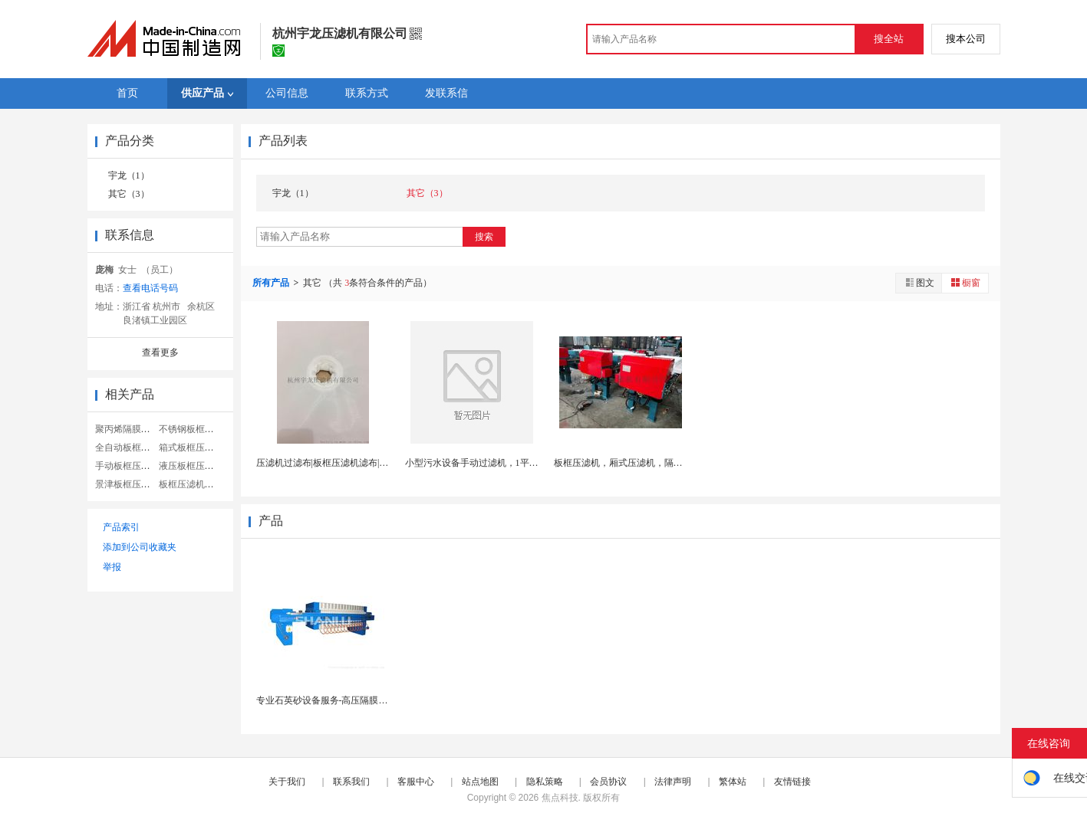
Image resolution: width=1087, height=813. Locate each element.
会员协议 (608, 781)
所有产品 (272, 282)
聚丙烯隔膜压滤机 (132, 429)
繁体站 (732, 781)
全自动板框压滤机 (132, 447)
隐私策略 (544, 781)
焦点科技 (560, 797)
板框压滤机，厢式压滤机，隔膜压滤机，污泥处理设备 (664, 462)
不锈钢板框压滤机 (195, 429)
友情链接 (792, 781)
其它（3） (129, 193)
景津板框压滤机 (127, 484)
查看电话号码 (150, 288)
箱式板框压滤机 (191, 447)
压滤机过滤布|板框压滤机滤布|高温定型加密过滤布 (359, 462)
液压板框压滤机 (191, 466)
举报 (112, 567)
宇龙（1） (129, 175)
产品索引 (121, 527)
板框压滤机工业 (191, 484)
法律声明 (672, 781)
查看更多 (160, 352)
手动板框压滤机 (127, 466)
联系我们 (351, 781)
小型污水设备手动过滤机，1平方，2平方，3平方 (504, 462)
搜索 (484, 236)
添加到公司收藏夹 (139, 547)
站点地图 (480, 781)
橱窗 (965, 282)
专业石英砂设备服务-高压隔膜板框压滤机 (340, 700)
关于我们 (286, 781)
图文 (919, 282)
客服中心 (415, 781)
